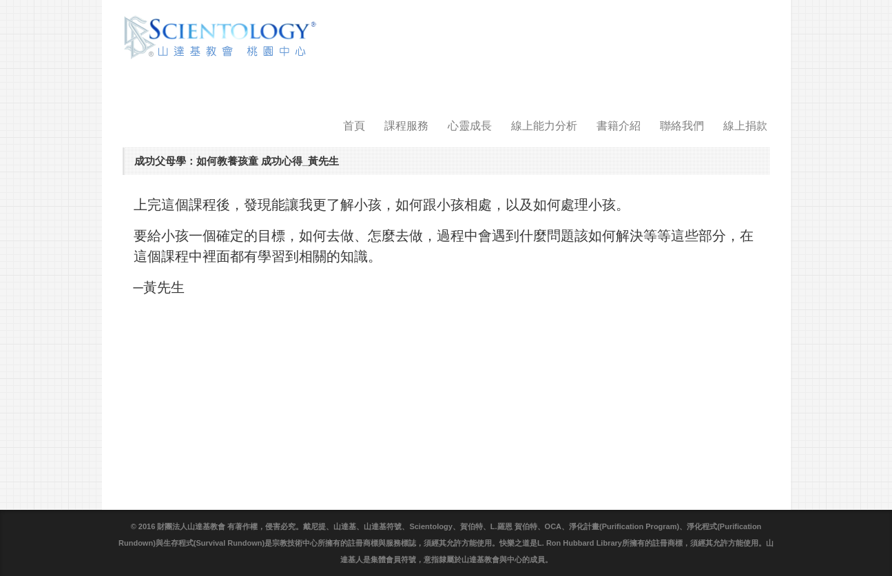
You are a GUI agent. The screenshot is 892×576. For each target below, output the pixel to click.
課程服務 (406, 126)
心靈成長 (470, 126)
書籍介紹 (619, 126)
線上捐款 (745, 126)
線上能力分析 (544, 126)
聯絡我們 (682, 126)
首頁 (354, 126)
